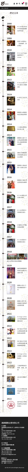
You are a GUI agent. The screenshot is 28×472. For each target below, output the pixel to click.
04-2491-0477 (8, 432)
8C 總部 (3, 426)
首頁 (2, 8)
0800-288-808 (10, 434)
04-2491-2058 (8, 439)
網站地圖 (15, 459)
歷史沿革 (6, 8)
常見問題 (3, 459)
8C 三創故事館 (5, 448)
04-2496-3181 (8, 451)
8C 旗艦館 (4, 436)
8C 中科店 (4, 443)
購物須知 (9, 459)
